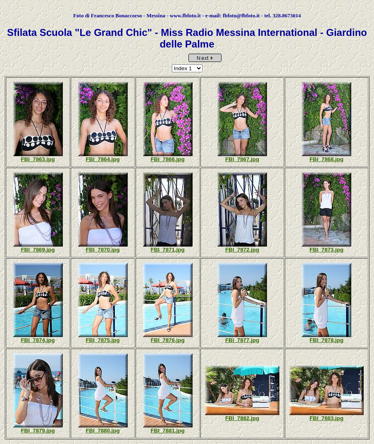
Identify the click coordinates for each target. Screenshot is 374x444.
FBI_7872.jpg (242, 250)
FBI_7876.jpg (167, 340)
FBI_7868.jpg (326, 159)
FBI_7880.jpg (102, 430)
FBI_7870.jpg (102, 250)
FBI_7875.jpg (102, 340)
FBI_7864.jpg (102, 159)
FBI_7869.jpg (38, 250)
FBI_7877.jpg (242, 340)
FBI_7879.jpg (38, 430)
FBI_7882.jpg (242, 418)
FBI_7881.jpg (167, 430)
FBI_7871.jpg (167, 250)
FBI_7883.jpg (326, 418)
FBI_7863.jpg (38, 159)
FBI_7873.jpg (326, 250)
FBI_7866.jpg (167, 159)
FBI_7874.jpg (38, 340)
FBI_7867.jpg (242, 159)
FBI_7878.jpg (326, 340)
